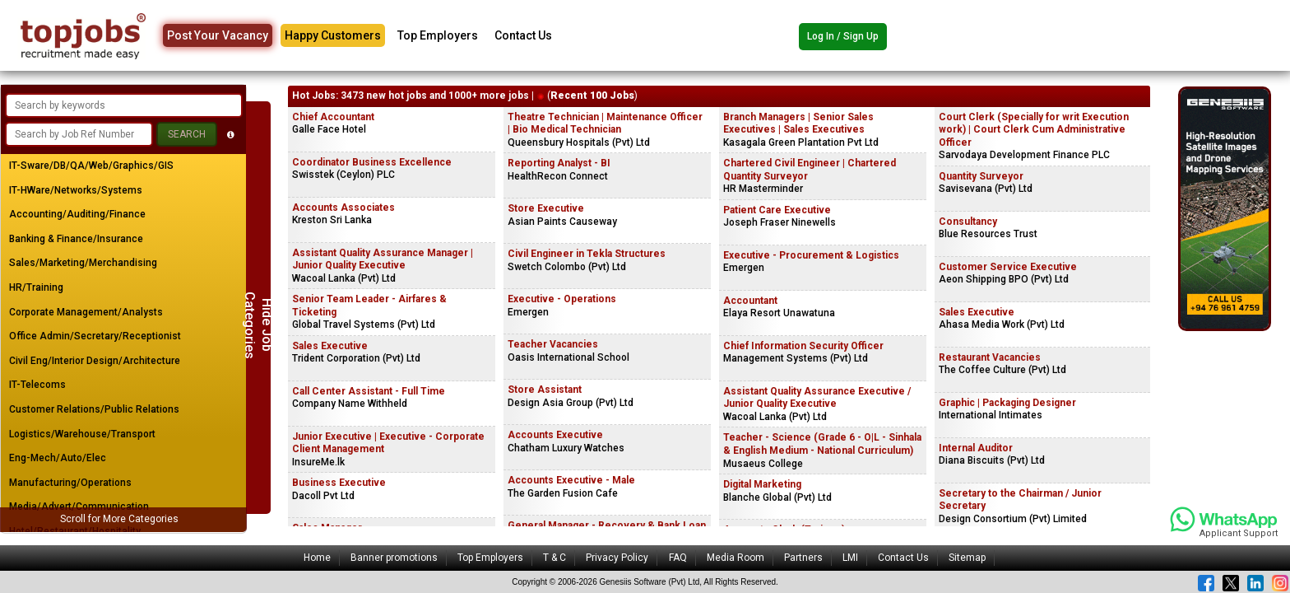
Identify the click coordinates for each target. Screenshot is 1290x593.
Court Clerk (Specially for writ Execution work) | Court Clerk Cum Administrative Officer (1034, 129)
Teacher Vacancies (553, 344)
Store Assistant (545, 389)
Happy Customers (333, 35)
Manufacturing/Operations (70, 482)
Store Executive (546, 208)
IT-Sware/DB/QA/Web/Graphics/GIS (91, 165)
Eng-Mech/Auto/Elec (57, 458)
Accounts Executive (555, 435)
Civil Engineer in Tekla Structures (587, 253)
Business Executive (339, 482)
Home (317, 557)
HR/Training (36, 287)
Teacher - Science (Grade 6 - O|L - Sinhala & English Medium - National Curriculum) (822, 444)
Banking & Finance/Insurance (76, 239)
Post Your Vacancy (217, 35)
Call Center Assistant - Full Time (368, 391)
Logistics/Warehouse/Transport (82, 434)
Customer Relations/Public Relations (94, 409)
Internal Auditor (976, 448)
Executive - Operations (562, 299)
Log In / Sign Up (843, 36)
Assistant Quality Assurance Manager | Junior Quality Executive (382, 259)
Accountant (750, 300)
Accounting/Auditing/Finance (77, 214)
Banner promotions (394, 557)
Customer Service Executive (1008, 267)
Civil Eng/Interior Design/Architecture (94, 361)
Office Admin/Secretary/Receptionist (95, 336)
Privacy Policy (617, 557)
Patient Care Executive (777, 210)
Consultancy (968, 221)
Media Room (735, 557)
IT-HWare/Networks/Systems (75, 190)
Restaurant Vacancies (990, 357)
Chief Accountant (333, 117)
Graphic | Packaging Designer (1007, 403)
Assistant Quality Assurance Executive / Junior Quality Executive (817, 397)
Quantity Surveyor (981, 176)
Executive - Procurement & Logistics (811, 255)
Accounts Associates (343, 207)
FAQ (678, 557)
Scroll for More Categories (119, 519)
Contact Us (523, 35)
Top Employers (437, 35)
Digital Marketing (762, 484)
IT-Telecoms (37, 384)
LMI (850, 557)
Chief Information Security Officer (803, 346)
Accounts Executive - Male (571, 480)
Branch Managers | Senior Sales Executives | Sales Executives (798, 123)
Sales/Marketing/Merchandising (83, 262)
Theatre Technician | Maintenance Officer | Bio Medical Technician (605, 123)
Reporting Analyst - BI (559, 163)
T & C (554, 557)
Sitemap (967, 557)
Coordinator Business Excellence (372, 162)
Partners (803, 557)
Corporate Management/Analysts (86, 312)
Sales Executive (330, 346)
